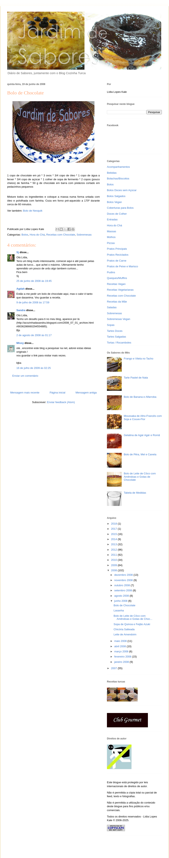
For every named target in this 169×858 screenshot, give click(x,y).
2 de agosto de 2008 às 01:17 (34, 335)
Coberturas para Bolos (120, 207)
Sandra (20, 310)
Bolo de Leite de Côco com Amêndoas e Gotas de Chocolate (140, 476)
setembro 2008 (123, 590)
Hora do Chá (37, 234)
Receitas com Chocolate (60, 234)
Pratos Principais (117, 248)
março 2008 (121, 651)
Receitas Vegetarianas (120, 289)
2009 (114, 565)
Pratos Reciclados (117, 254)
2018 (114, 523)
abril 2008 (120, 646)
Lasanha (118, 610)
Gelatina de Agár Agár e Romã (142, 435)
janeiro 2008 (122, 661)
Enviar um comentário (25, 375)
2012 (114, 549)
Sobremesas (84, 234)
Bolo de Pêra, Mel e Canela (140, 454)
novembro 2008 (124, 580)
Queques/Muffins (117, 278)
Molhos (111, 237)
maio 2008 (120, 641)
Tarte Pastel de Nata (136, 377)
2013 (114, 544)
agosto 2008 (122, 595)
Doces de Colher (117, 213)
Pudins (111, 272)
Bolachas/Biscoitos (118, 178)
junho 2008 (121, 600)
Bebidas (112, 172)
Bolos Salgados (116, 196)
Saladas (112, 307)
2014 (114, 539)
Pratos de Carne (116, 260)
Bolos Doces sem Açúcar (122, 190)
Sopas (111, 324)
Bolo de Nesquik (32, 210)
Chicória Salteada (124, 629)
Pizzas (111, 243)
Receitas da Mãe (117, 301)
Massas (111, 231)
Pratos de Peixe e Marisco (122, 266)
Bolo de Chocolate (124, 605)
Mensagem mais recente (24, 392)
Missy (20, 343)
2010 (114, 559)
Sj (17, 252)
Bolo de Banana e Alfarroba (140, 396)
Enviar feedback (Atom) (61, 402)
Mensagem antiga (86, 392)
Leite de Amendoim (124, 634)
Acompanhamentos (118, 166)
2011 (114, 554)
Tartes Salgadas (116, 336)
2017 (114, 528)
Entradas (112, 219)
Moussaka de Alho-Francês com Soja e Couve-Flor (143, 417)
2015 (114, 534)
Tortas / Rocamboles (119, 342)
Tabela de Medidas (135, 492)
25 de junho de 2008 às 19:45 (34, 280)
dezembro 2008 (124, 574)
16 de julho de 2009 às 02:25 (33, 367)
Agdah (20, 288)
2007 (114, 668)
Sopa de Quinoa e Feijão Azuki (131, 624)
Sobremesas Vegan (118, 319)
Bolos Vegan (114, 202)
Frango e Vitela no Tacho (138, 358)
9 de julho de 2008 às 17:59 (32, 302)
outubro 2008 (122, 585)
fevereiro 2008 (123, 656)
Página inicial (57, 392)
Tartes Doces (114, 330)
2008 (114, 570)
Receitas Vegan (116, 284)
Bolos (25, 234)
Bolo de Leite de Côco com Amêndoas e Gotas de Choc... (132, 617)
